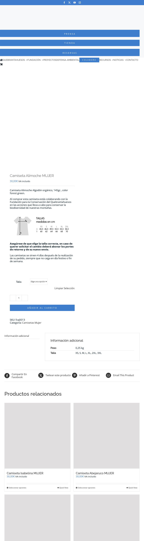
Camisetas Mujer (31, 322)
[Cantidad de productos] (19, 298)
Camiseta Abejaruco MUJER (95, 473)
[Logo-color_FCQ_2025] (72, 8)
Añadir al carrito (42, 307)
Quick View (63, 487)
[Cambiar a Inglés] (8, 64)
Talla (18, 281)
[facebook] (64, 2)
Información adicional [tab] (16, 336)
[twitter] (69, 2)
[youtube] (74, 2)
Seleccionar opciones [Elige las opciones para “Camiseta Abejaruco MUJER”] (86, 487)
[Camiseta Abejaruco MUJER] (106, 436)
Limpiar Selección (64, 288)
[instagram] (80, 2)
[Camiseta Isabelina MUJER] (37, 436)
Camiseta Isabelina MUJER (25, 473)
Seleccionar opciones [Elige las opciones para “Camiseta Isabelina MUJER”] (17, 487)
